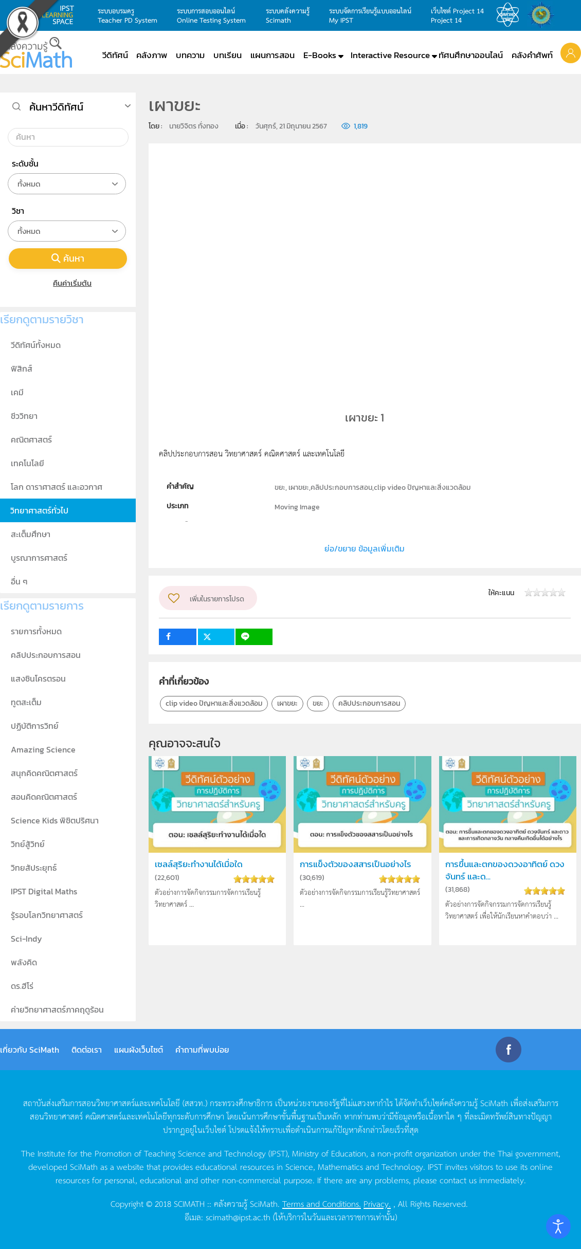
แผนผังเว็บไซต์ (138, 1049)
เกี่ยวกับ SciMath (29, 1049)
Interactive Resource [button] (390, 55)
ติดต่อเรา (86, 1049)
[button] (570, 52)
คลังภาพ (151, 55)
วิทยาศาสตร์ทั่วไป (39, 510)
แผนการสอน (272, 55)
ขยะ (318, 703)
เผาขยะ (287, 703)
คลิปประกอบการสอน (369, 703)
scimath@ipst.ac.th (238, 1216)
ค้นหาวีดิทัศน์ (56, 107)
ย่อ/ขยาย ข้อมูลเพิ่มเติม (364, 548)
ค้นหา (67, 258)
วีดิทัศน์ (115, 55)
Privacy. (377, 1203)
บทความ (190, 55)
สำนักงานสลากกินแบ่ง (543, 15)
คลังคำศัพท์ (532, 55)
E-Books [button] (319, 55)
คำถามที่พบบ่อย (202, 1049)
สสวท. (510, 15)
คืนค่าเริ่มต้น (68, 283)
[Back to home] (36, 52)
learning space (60, 15)
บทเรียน (227, 55)
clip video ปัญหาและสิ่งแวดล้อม (214, 703)
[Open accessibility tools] (558, 1226)
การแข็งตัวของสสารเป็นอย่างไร (355, 864)
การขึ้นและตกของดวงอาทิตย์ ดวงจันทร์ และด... (505, 870)
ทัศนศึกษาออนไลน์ (471, 55)
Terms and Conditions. (321, 1203)
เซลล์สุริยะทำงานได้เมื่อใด (199, 864)
